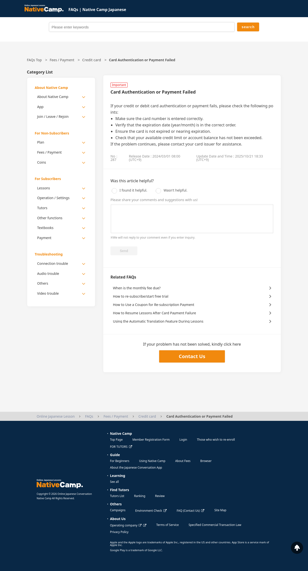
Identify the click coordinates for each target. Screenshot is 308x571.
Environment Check (148, 511)
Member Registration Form (151, 439)
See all (114, 482)
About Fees (183, 461)
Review (160, 496)
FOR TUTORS (119, 447)
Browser (205, 461)
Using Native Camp (152, 461)
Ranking (139, 496)
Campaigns (117, 510)
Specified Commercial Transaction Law (214, 525)
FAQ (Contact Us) (188, 511)
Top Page (116, 439)
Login (183, 439)
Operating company (126, 525)
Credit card (91, 59)
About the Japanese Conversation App (136, 467)
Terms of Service (167, 525)
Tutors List (117, 496)
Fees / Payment (62, 60)
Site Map (220, 510)
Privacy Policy (119, 532)
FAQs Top (34, 60)
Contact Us (192, 356)
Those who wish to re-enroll (216, 439)
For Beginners (119, 461)
